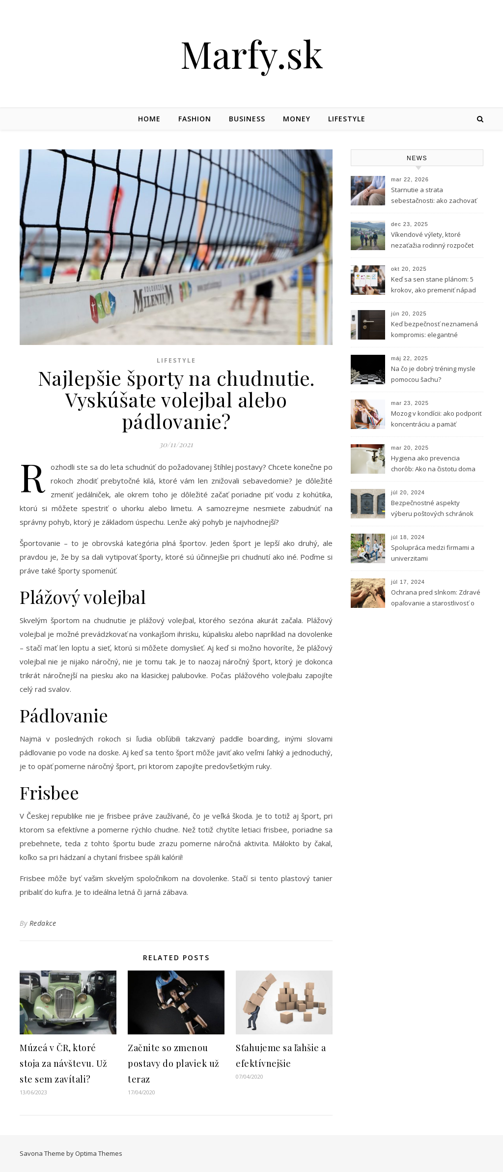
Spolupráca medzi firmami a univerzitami (433, 553)
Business (247, 118)
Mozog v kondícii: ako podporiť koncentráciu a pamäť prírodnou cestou (436, 419)
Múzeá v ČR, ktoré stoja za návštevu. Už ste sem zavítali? (64, 1063)
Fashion (194, 118)
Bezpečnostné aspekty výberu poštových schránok (432, 508)
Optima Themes (98, 1153)
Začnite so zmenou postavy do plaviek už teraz (174, 1063)
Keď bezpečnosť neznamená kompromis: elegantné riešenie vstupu (434, 330)
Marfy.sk (251, 53)
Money (296, 118)
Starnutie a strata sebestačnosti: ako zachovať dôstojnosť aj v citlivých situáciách (434, 196)
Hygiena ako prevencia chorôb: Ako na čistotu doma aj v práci (433, 464)
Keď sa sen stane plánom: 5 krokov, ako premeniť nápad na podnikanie (433, 285)
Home (149, 118)
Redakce (42, 923)
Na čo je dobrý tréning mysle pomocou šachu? (433, 374)
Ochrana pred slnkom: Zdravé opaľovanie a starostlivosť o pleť (435, 598)
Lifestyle (346, 118)
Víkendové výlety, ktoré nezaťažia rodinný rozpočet (432, 240)
